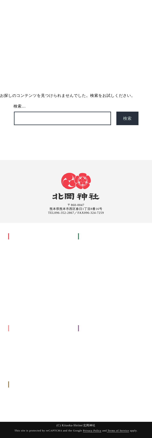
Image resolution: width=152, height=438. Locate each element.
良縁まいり (21, 301)
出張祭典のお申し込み (25, 402)
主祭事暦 (19, 260)
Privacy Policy (92, 430)
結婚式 (88, 266)
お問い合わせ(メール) (25, 408)
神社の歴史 (18, 242)
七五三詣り (91, 260)
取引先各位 (88, 358)
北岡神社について (22, 236)
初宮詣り (89, 254)
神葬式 (88, 284)
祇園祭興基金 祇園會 (27, 290)
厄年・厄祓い (92, 272)
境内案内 (86, 346)
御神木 (15, 295)
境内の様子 (18, 313)
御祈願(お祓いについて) (96, 295)
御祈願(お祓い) (66, 21)
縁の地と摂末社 (21, 307)
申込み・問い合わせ (131, 21)
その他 (15, 352)
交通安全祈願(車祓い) (97, 290)
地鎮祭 (18, 340)
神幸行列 (19, 278)
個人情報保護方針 (92, 364)
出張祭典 (89, 21)
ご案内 (106, 21)
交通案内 (86, 334)
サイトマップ (89, 370)
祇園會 (18, 284)
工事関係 (16, 334)
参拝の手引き (89, 301)
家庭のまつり (22, 266)
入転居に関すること (24, 346)
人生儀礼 (86, 242)
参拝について (89, 340)
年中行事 (16, 254)
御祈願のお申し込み (24, 396)
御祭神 (15, 248)
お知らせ (86, 352)
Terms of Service (118, 430)
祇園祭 (15, 272)
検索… (20, 106)
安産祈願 (89, 248)
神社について (40, 21)
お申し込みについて (94, 307)
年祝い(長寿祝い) (95, 278)
